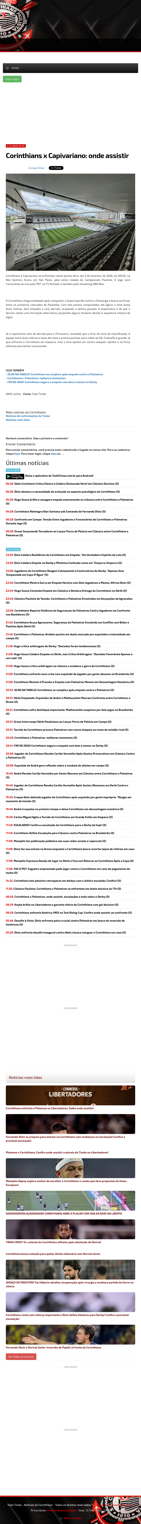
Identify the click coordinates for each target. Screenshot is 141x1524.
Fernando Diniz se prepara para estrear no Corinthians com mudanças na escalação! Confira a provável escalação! (70, 1128)
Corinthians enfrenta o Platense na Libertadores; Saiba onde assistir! (70, 1097)
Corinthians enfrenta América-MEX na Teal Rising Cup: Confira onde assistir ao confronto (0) (69, 912)
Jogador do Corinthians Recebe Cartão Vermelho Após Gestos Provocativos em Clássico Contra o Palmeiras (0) (70, 755)
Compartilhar (36, 168)
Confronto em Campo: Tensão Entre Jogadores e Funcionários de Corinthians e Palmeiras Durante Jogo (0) (66, 521)
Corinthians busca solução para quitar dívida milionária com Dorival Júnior (53, 1253)
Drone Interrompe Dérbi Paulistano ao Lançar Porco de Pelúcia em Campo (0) (58, 721)
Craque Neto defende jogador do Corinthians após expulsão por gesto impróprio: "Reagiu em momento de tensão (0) (68, 799)
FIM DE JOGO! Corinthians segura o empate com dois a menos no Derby (52, 382)
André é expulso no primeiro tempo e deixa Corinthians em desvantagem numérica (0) (64, 809)
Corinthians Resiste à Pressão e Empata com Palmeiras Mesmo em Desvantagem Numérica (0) (70, 682)
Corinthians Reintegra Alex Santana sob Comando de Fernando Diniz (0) (56, 511)
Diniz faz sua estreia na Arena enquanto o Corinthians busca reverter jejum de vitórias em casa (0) (70, 850)
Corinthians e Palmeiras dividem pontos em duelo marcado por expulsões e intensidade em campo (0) (68, 636)
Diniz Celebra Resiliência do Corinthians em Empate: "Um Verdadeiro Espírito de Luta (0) (66, 554)
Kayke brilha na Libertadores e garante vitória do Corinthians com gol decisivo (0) (62, 904)
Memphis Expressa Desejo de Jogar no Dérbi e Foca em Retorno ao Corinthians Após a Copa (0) (70, 860)
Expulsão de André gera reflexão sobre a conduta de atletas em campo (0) (57, 765)
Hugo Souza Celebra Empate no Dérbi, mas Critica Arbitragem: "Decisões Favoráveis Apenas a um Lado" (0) (69, 656)
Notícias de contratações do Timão (28, 415)
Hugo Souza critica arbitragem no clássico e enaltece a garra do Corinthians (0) (60, 666)
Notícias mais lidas (18, 419)
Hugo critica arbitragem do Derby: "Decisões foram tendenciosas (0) (53, 646)
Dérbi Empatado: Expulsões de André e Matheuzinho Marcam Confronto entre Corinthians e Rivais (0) (68, 699)
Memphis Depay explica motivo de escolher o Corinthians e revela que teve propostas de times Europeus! (70, 1172)
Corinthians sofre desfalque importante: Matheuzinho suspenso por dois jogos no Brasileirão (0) (69, 711)
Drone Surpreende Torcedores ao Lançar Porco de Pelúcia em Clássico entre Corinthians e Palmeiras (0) (67, 533)
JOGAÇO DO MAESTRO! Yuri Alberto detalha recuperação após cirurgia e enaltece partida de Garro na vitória (70, 1274)
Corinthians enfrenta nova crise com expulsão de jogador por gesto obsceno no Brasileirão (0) (70, 674)
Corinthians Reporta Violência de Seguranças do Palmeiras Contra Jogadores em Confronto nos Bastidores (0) (68, 612)
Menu (15, 68)
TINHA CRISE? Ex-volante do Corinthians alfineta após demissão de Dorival (70, 1231)
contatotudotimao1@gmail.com (114, 1504)
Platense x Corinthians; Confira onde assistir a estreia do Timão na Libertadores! (57, 1152)
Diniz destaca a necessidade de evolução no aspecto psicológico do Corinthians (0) (63, 491)
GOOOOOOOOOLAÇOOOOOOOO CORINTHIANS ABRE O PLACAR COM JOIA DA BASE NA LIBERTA (70, 1203)
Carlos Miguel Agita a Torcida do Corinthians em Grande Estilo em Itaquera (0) (59, 817)
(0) (60, 690)
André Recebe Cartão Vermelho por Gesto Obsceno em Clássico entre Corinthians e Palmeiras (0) (69, 775)
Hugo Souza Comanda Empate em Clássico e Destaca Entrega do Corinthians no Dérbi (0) (66, 590)
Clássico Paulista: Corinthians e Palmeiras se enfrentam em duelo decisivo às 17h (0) (63, 888)
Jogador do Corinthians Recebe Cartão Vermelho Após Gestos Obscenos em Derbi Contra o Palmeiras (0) (67, 787)
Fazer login (12, 79)
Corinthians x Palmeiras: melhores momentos (37, 378)
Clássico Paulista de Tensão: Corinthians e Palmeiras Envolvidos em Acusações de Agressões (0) (69, 600)
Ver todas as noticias (21, 1356)
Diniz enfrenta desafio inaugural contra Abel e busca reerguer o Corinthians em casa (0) (66, 932)
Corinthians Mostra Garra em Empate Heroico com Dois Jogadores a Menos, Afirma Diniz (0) (68, 582)
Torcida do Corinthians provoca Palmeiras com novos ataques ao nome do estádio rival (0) (67, 729)
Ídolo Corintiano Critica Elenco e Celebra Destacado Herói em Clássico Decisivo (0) (62, 483)
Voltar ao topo (70, 1518)
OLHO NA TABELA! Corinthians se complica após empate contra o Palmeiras (55, 374)
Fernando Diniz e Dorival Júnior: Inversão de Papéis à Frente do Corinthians (70, 1337)
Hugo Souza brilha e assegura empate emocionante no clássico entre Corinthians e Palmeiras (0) (69, 501)
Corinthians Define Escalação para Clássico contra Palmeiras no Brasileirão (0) (60, 833)
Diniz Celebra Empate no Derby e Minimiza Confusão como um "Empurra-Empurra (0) (64, 562)
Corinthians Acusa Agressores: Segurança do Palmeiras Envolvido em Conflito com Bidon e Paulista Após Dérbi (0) (67, 624)
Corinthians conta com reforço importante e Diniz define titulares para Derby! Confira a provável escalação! (70, 1306)
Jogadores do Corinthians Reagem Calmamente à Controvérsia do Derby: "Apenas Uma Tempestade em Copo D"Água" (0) (65, 572)
